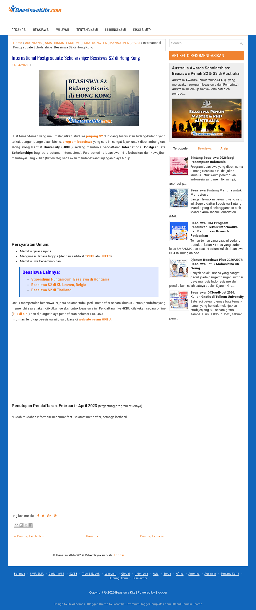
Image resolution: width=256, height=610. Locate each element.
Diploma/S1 (56, 573)
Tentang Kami (230, 573)
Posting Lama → (152, 536)
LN (105, 43)
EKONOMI (73, 43)
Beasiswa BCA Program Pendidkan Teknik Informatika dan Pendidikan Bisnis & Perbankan (214, 229)
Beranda (19, 30)
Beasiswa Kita (125, 592)
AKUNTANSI (33, 43)
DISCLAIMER (142, 30)
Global (125, 573)
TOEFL (89, 256)
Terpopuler (181, 148)
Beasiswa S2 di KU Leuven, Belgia (58, 285)
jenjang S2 (94, 136)
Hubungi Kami (118, 578)
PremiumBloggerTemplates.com (149, 604)
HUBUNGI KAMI (115, 30)
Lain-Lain (110, 573)
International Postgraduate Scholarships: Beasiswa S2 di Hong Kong (76, 57)
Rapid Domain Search (187, 604)
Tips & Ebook (91, 573)
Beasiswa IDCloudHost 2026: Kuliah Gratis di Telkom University (217, 295)
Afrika (180, 573)
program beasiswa (77, 142)
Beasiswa (205, 148)
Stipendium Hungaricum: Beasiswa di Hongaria (70, 279)
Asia (155, 573)
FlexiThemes (76, 604)
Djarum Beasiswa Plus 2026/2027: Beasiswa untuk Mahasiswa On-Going (216, 264)
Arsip (224, 148)
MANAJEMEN (119, 43)
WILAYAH (62, 30)
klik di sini (20, 314)
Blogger (118, 555)
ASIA (48, 43)
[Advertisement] (89, 201)
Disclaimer (140, 578)
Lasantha (118, 604)
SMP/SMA (37, 573)
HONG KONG (91, 43)
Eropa (167, 573)
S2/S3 (136, 43)
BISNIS (59, 43)
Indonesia (141, 573)
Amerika (194, 573)
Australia (210, 573)
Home (17, 43)
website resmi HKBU (95, 319)
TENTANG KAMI (87, 30)
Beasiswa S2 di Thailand (51, 290)
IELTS (106, 256)
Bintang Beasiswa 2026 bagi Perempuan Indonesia (212, 160)
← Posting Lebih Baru (28, 536)
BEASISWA (41, 30)
